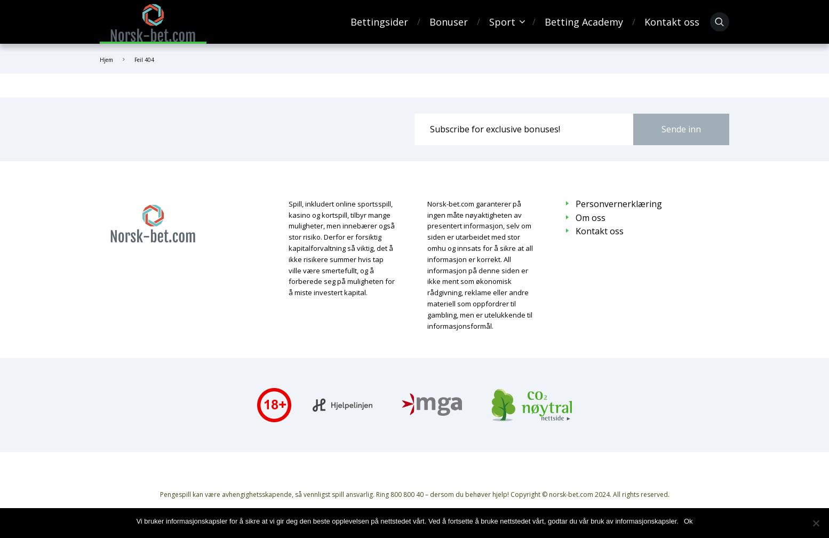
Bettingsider (379, 21)
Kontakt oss (671, 21)
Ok (688, 521)
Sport (502, 21)
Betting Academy (584, 21)
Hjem (106, 60)
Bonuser (448, 21)
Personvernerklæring (619, 204)
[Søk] (719, 21)
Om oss (590, 218)
